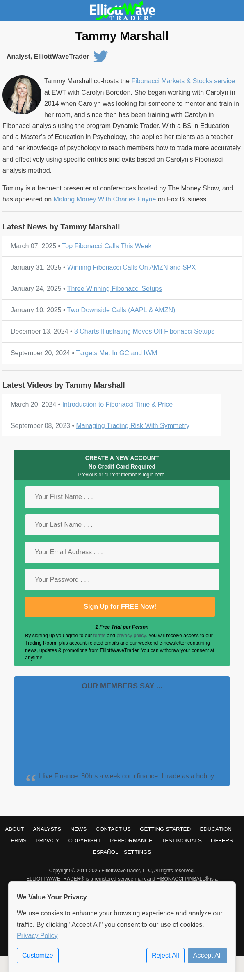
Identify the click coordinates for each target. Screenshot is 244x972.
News (78, 829)
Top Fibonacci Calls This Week (106, 245)
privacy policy (131, 635)
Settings (137, 852)
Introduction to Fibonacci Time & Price (117, 404)
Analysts (47, 829)
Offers (222, 840)
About (14, 829)
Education (216, 829)
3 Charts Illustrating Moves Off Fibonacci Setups (144, 331)
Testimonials (182, 840)
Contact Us (113, 829)
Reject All (165, 955)
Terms (17, 840)
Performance (131, 840)
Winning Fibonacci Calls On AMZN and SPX (131, 267)
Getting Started (165, 829)
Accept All (207, 955)
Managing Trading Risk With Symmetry (132, 425)
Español (106, 852)
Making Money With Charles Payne (104, 199)
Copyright (84, 840)
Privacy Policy (37, 935)
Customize (37, 955)
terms (99, 635)
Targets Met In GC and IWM (116, 353)
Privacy (47, 840)
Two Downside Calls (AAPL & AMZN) (121, 309)
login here (154, 475)
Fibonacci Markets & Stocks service (183, 81)
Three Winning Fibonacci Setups (114, 288)
